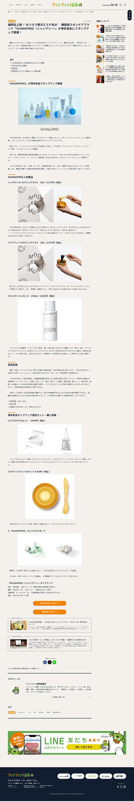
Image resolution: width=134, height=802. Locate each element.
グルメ (10, 780)
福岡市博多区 (56, 712)
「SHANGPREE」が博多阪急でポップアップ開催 (28, 63)
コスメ (29, 712)
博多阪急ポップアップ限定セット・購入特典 (26, 71)
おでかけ (11, 21)
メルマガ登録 (28, 783)
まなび (29, 780)
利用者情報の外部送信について (31, 787)
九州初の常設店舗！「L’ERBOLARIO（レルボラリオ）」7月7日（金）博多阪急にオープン (58, 623)
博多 (35, 712)
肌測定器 (14, 68)
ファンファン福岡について (15, 783)
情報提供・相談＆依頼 (29, 785)
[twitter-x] (130, 15)
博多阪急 (41, 712)
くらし (23, 780)
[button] (45, 662)
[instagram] (130, 18)
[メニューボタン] (125, 5)
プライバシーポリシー (13, 787)
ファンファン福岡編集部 (36, 684)
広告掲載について (12, 785)
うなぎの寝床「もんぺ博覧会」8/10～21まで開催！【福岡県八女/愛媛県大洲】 (57, 640)
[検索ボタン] (121, 5)
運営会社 (42, 787)
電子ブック (37, 783)
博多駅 (48, 712)
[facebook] (130, 12)
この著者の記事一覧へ (58, 697)
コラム (34, 780)
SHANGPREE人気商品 (19, 65)
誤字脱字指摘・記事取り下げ (47, 785)
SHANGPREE (21, 712)
